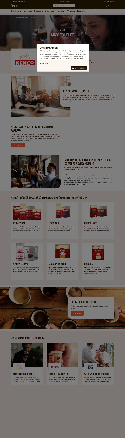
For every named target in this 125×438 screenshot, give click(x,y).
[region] (63, 58)
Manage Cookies (45, 63)
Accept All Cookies (78, 68)
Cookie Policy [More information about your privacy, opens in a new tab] (79, 58)
